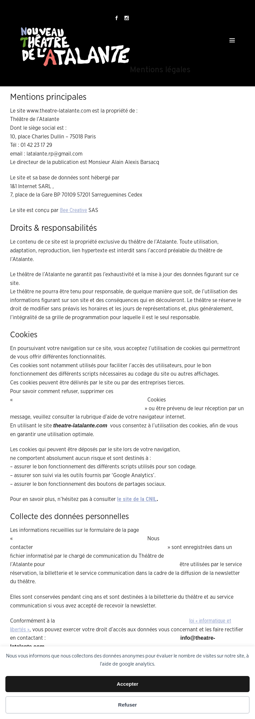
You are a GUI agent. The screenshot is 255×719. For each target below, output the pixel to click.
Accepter (127, 684)
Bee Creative (73, 210)
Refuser (127, 705)
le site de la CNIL (136, 499)
